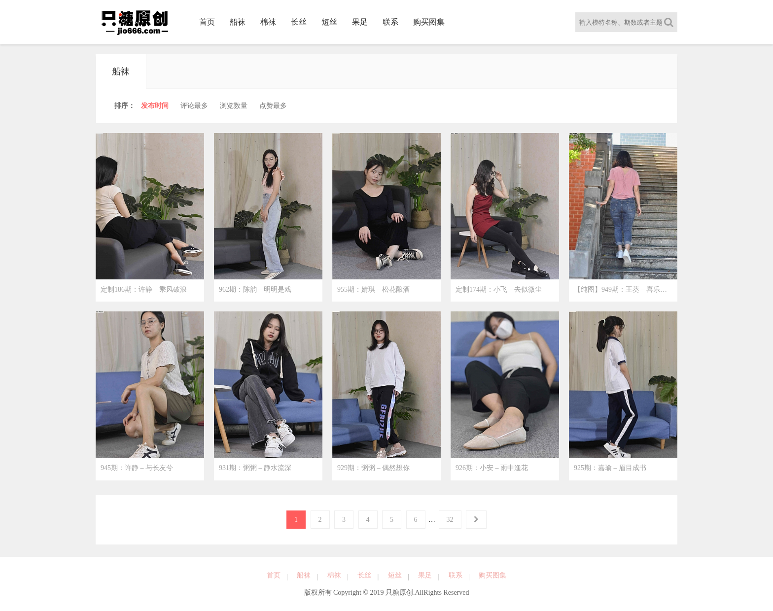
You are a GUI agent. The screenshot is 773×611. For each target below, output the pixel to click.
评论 (194, 105)
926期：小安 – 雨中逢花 (492, 468)
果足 (360, 22)
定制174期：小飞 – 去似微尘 (499, 289)
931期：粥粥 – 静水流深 (255, 468)
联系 (390, 22)
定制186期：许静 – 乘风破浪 (144, 289)
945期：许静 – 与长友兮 (137, 468)
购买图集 (429, 22)
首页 (207, 22)
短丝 (329, 22)
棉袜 (268, 22)
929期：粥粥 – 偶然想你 (373, 468)
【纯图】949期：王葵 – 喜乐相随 (624, 289)
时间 (155, 105)
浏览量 (233, 105)
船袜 (238, 22)
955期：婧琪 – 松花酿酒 (373, 289)
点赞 (273, 105)
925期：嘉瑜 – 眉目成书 (610, 468)
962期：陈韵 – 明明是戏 (255, 289)
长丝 (299, 22)
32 (450, 519)
